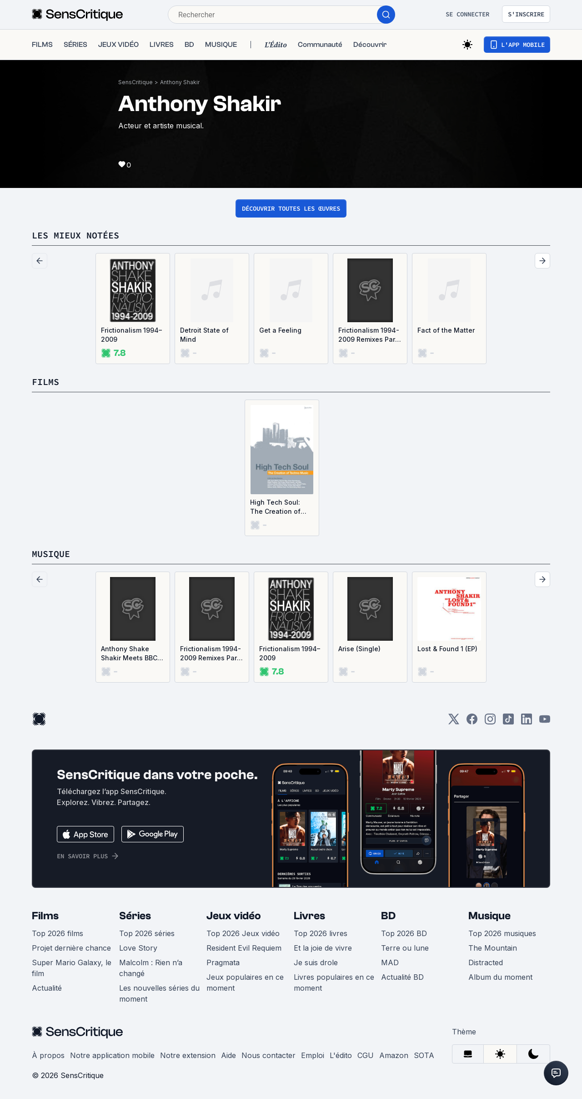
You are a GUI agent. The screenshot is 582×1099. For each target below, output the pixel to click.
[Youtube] (544, 722)
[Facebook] (472, 722)
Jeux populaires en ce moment (245, 982)
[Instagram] (490, 722)
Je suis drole (316, 962)
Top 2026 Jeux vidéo (243, 933)
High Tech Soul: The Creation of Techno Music (275, 507)
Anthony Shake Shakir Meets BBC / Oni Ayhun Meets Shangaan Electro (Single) (131, 654)
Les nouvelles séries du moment (159, 993)
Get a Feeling (280, 330)
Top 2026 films (57, 933)
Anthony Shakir (180, 82)
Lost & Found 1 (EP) (447, 649)
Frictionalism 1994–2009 (131, 334)
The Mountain (492, 947)
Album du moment (500, 977)
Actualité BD (402, 977)
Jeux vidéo (233, 916)
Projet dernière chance (71, 947)
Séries (135, 916)
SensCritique (135, 82)
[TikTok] (508, 722)
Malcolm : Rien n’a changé (150, 968)
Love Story (138, 947)
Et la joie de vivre (323, 947)
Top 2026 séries (147, 933)
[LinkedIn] (526, 722)
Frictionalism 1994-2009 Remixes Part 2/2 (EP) (368, 335)
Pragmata (223, 962)
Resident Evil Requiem (243, 947)
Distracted (485, 962)
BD (388, 916)
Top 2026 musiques (502, 933)
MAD (390, 962)
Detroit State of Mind (204, 334)
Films (45, 916)
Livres (309, 916)
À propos (48, 1055)
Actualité (47, 988)
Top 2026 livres (320, 933)
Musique (489, 916)
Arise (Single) (359, 649)
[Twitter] (453, 722)
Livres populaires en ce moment (334, 982)
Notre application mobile (112, 1055)
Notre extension (188, 1055)
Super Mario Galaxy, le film (71, 968)
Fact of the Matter (446, 330)
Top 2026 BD (404, 933)
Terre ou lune (405, 947)
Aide (228, 1055)
